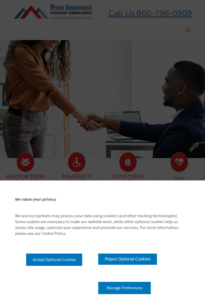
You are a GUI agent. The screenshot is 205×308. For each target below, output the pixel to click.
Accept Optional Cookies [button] (54, 260)
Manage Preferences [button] (125, 288)
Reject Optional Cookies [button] (128, 259)
